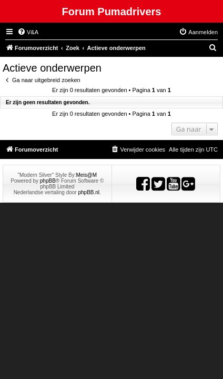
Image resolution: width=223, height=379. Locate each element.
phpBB (48, 181)
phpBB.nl (88, 192)
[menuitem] (27, 32)
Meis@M (86, 175)
